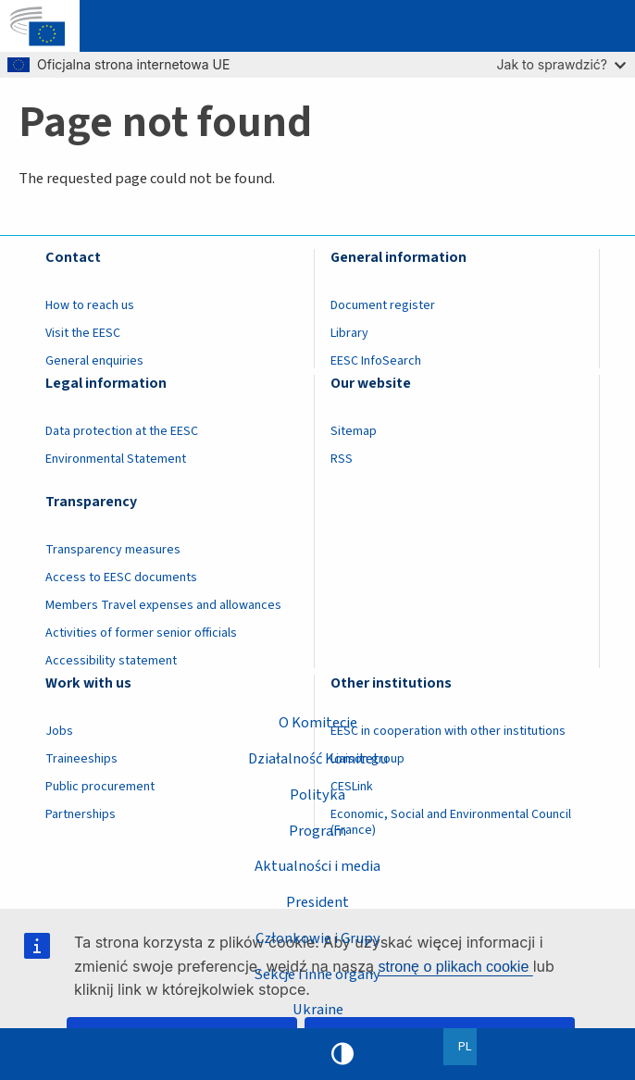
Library (349, 333)
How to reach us (89, 305)
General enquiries (94, 361)
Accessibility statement (111, 661)
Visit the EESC (82, 333)
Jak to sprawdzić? (561, 64)
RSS (341, 459)
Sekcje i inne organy (317, 974)
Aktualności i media (317, 866)
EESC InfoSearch (375, 361)
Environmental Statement (115, 459)
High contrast (342, 1054)
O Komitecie (318, 723)
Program (317, 830)
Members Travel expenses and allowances (163, 605)
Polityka (317, 795)
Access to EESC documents (121, 577)
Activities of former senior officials (141, 633)
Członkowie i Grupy (317, 938)
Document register (382, 305)
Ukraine (318, 1010)
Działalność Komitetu (318, 759)
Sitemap (353, 431)
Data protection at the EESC (121, 431)
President (317, 902)
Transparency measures (113, 549)
